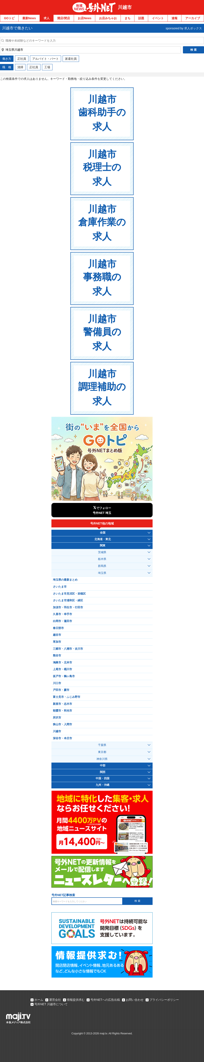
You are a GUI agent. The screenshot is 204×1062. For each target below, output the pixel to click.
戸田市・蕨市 (61, 690)
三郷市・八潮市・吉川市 (68, 648)
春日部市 (58, 628)
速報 (174, 18)
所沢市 (57, 717)
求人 (47, 18)
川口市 (57, 683)
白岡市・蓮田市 (62, 621)
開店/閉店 (63, 18)
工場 (47, 67)
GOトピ (9, 18)
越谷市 (57, 634)
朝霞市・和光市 (62, 710)
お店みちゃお (108, 18)
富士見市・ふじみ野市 (66, 696)
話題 (141, 18)
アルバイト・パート (45, 58)
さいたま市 (60, 586)
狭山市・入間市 (62, 724)
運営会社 (55, 999)
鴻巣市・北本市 (62, 662)
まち (127, 18)
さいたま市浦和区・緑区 (68, 600)
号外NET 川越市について (51, 1004)
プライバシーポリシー (164, 999)
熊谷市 (57, 655)
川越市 (125, 7)
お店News (84, 18)
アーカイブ (192, 18)
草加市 (57, 641)
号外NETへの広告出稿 (105, 999)
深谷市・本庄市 (62, 738)
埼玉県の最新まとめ (65, 579)
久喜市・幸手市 (62, 614)
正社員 (21, 58)
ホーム (38, 999)
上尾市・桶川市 (62, 669)
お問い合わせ (135, 999)
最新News (29, 18)
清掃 (20, 67)
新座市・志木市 (62, 703)
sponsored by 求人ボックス (184, 28)
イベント (158, 18)
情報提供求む (76, 999)
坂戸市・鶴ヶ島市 (64, 676)
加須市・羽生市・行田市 (68, 607)
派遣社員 (71, 58)
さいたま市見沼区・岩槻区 (69, 593)
